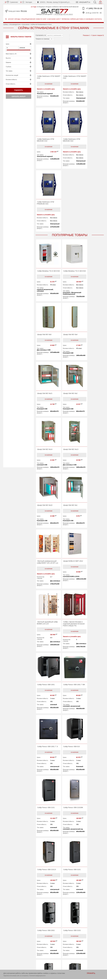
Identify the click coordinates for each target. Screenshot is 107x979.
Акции (59, 945)
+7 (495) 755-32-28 (92, 8)
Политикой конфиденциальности (37, 975)
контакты (98, 19)
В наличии (47, 84)
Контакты (38, 955)
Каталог (9, 19)
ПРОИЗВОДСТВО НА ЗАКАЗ (23, 943)
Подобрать (18, 90)
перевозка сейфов (69, 19)
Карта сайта (39, 957)
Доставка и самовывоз (65, 950)
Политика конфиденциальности (43, 960)
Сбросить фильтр (19, 96)
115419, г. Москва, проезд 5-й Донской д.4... (54, 2)
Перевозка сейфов (63, 947)
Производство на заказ (63, 14)
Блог (45, 19)
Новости (39, 19)
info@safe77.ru (83, 2)
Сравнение (11, 2)
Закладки (26, 2)
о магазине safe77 (54, 19)
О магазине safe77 (41, 950)
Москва (24, 11)
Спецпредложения (28, 19)
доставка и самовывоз (85, 19)
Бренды (17, 19)
